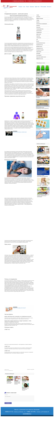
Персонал (32, 6)
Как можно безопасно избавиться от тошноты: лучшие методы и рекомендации (43, 195)
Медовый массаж (39, 46)
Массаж (37, 41)
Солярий (37, 20)
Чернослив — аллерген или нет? (42, 185)
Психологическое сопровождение (41, 23)
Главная (20, 6)
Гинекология (38, 27)
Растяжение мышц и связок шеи (20, 132)
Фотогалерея (43, 6)
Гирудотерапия (38, 51)
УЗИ (37, 39)
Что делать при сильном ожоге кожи (25, 382)
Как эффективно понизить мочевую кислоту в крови (9, 382)
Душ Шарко (38, 16)
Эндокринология (39, 32)
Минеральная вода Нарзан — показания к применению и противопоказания (41, 75)
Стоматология (38, 37)
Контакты (49, 6)
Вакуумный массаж (39, 44)
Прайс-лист (37, 6)
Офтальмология (39, 30)
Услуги (27, 6)
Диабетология (38, 34)
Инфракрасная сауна (39, 58)
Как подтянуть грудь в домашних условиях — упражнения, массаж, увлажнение (17, 382)
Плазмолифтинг (38, 55)
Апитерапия (38, 53)
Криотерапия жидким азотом (41, 56)
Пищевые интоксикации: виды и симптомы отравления (25, 389)
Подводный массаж (39, 48)
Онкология (38, 25)
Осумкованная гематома (40, 118)
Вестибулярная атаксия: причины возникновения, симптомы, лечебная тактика (43, 165)
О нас (24, 6)
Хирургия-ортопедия (39, 18)
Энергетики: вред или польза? (19, 307)
